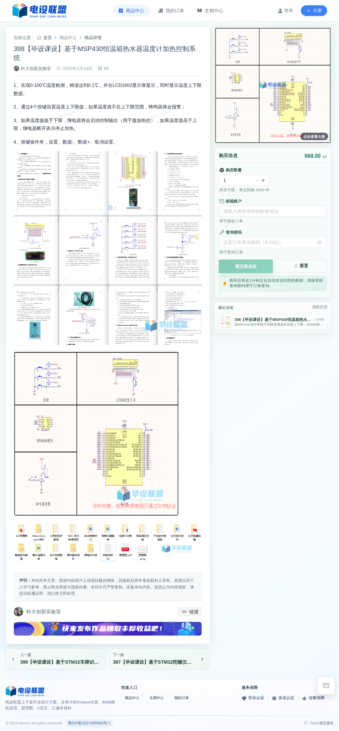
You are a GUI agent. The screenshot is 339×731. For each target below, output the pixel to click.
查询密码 (230, 232)
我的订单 (187, 698)
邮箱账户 (230, 201)
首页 (47, 37)
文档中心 (160, 698)
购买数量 (230, 170)
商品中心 (133, 698)
